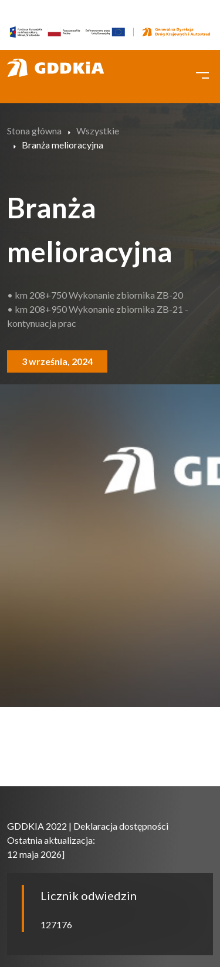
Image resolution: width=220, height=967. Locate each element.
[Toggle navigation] (202, 74)
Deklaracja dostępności (120, 825)
